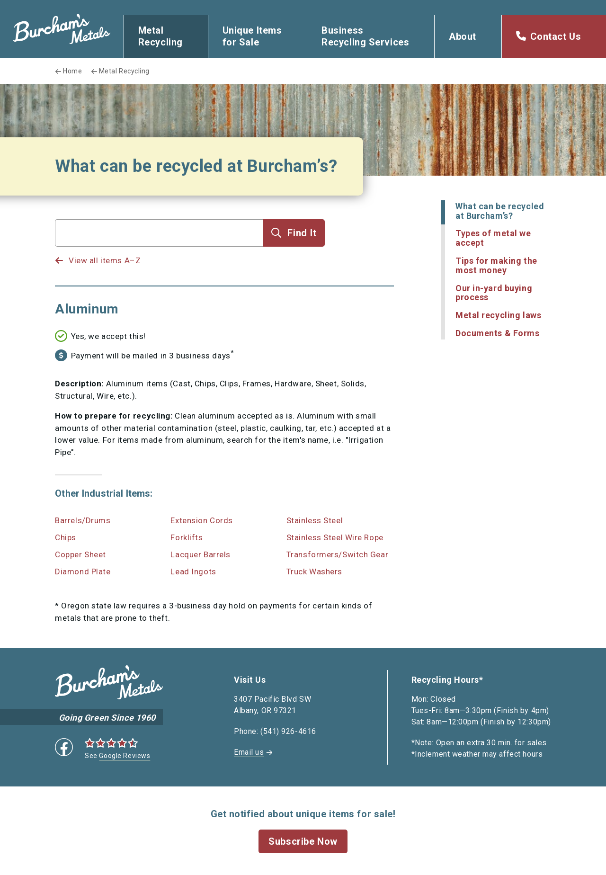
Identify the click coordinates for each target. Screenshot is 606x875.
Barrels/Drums (82, 520)
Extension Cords (201, 520)
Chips (65, 537)
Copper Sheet (80, 554)
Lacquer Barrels (200, 554)
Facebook (64, 747)
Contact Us (555, 36)
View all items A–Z (105, 260)
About (462, 36)
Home (72, 71)
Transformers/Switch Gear (337, 554)
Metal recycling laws (498, 315)
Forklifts (186, 537)
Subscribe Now (302, 841)
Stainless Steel (314, 520)
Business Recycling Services (365, 36)
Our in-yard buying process (493, 293)
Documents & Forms (497, 333)
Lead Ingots (193, 571)
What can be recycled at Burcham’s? (499, 211)
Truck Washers (314, 571)
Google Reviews (124, 755)
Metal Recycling (160, 36)
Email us (249, 752)
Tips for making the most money (496, 265)
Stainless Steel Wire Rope (334, 537)
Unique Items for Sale (252, 36)
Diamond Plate (82, 571)
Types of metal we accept (493, 238)
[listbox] (159, 251)
